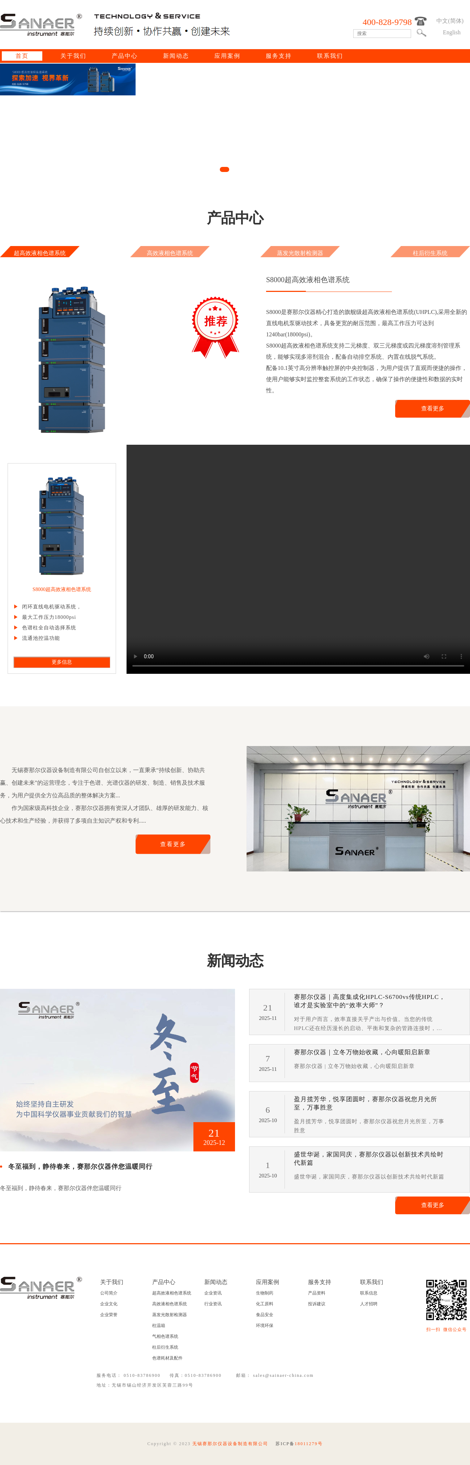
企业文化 (109, 1303)
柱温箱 (158, 1325)
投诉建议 (316, 1303)
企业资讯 (213, 1293)
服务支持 (279, 56)
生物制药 (264, 1293)
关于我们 (73, 56)
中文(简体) (449, 21)
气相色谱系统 (165, 1336)
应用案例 (227, 56)
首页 (22, 56)
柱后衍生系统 (430, 253)
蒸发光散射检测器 (300, 253)
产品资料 (316, 1293)
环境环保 (264, 1325)
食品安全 (264, 1314)
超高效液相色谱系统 (40, 253)
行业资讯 (213, 1303)
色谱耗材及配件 (167, 1358)
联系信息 (368, 1293)
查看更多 (432, 408)
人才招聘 (368, 1303)
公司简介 (109, 1293)
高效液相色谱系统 (170, 253)
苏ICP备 (298, 1443)
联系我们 (330, 56)
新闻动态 (176, 56)
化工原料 (264, 1303)
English (452, 32)
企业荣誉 (109, 1314)
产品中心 (125, 56)
